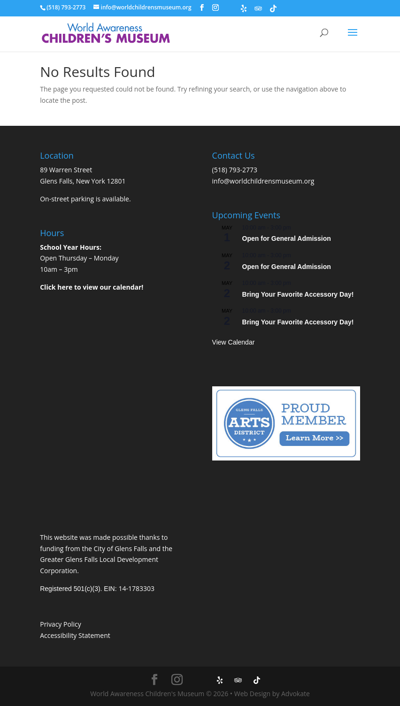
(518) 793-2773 (234, 169)
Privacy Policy (60, 624)
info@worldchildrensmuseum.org (263, 180)
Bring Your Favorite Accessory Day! (298, 294)
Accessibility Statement (75, 635)
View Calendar (233, 342)
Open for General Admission (286, 238)
